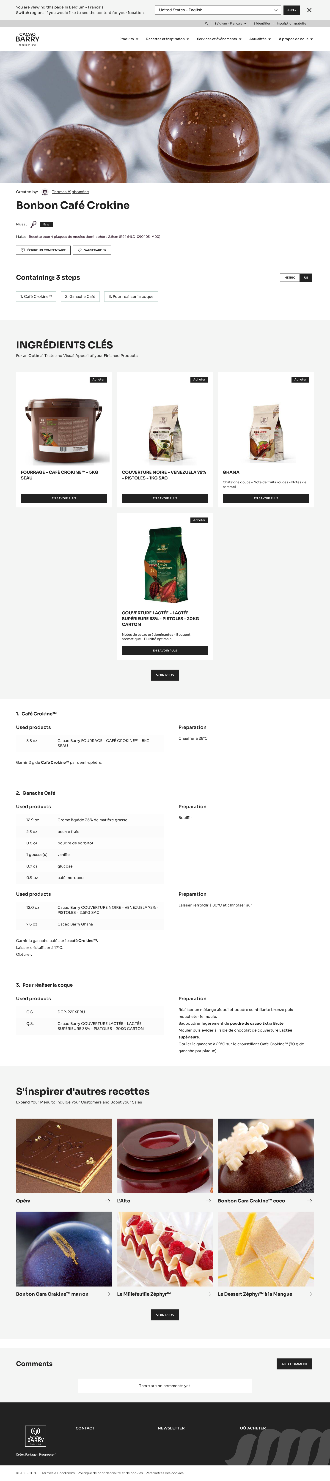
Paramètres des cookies (165, 1473)
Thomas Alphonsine (70, 191)
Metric (289, 277)
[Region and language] (218, 10)
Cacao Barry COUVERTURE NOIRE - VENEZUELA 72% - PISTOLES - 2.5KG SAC (108, 910)
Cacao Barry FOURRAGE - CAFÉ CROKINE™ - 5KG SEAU (103, 743)
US (306, 277)
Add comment (294, 1364)
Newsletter (171, 1428)
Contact (85, 1428)
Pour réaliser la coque (133, 296)
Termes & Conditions (58, 1473)
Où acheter (253, 1428)
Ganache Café (82, 296)
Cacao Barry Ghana (75, 924)
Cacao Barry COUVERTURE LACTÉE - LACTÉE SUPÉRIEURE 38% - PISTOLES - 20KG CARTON (101, 1026)
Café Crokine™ (38, 296)
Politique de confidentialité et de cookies (110, 1473)
